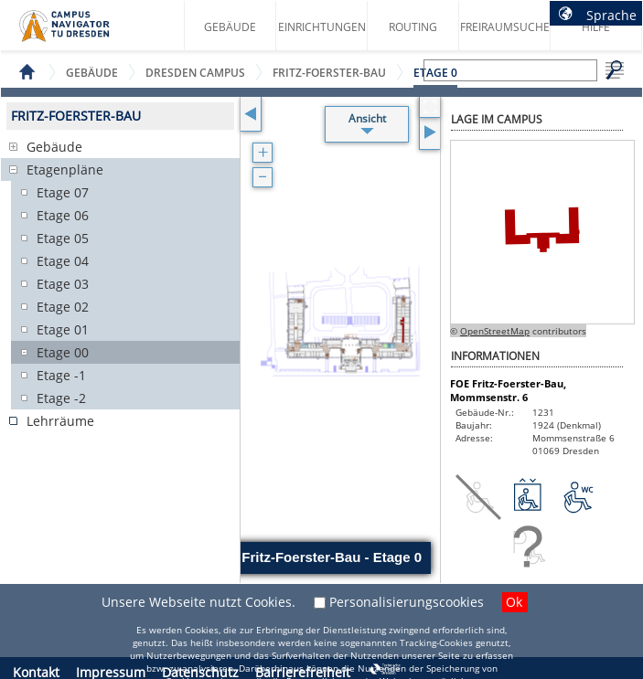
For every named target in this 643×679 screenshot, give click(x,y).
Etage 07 (63, 192)
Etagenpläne (65, 169)
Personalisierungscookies (406, 601)
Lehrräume (60, 421)
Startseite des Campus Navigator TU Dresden (83, 33)
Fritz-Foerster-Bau (329, 72)
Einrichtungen (322, 27)
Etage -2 (61, 398)
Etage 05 (63, 238)
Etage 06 (63, 215)
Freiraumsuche (505, 27)
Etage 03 (63, 283)
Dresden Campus (195, 72)
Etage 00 (63, 352)
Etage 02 (63, 306)
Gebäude (230, 27)
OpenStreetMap (495, 330)
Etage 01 (63, 329)
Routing (413, 27)
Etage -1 (61, 375)
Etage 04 (63, 261)
